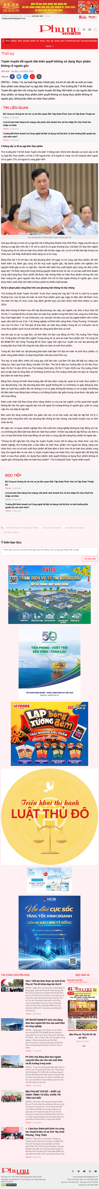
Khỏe (48, 41)
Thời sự (7, 41)
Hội (37, 41)
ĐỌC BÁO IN (82, 975)
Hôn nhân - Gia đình (29, 41)
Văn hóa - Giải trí (59, 41)
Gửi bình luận (90, 559)
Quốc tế (48, 46)
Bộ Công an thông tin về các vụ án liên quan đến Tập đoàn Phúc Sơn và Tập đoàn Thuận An (49, 114)
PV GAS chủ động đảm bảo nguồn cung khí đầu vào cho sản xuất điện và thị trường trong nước (44, 1060)
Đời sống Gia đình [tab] (78, 982)
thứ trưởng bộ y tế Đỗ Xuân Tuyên (22, 528)
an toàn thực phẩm (52, 528)
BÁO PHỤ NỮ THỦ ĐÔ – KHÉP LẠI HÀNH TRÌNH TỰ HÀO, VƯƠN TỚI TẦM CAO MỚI (43, 1094)
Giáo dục (42, 41)
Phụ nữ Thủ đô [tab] (74, 980)
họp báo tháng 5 (11, 532)
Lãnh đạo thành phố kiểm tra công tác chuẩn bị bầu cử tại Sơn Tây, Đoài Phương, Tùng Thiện (45, 1131)
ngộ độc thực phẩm (74, 528)
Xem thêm (82, 1050)
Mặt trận (14, 41)
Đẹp (52, 41)
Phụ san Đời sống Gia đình (89, 41)
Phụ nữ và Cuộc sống (73, 41)
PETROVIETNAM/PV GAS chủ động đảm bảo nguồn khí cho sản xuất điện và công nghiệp (45, 1023)
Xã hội (20, 41)
